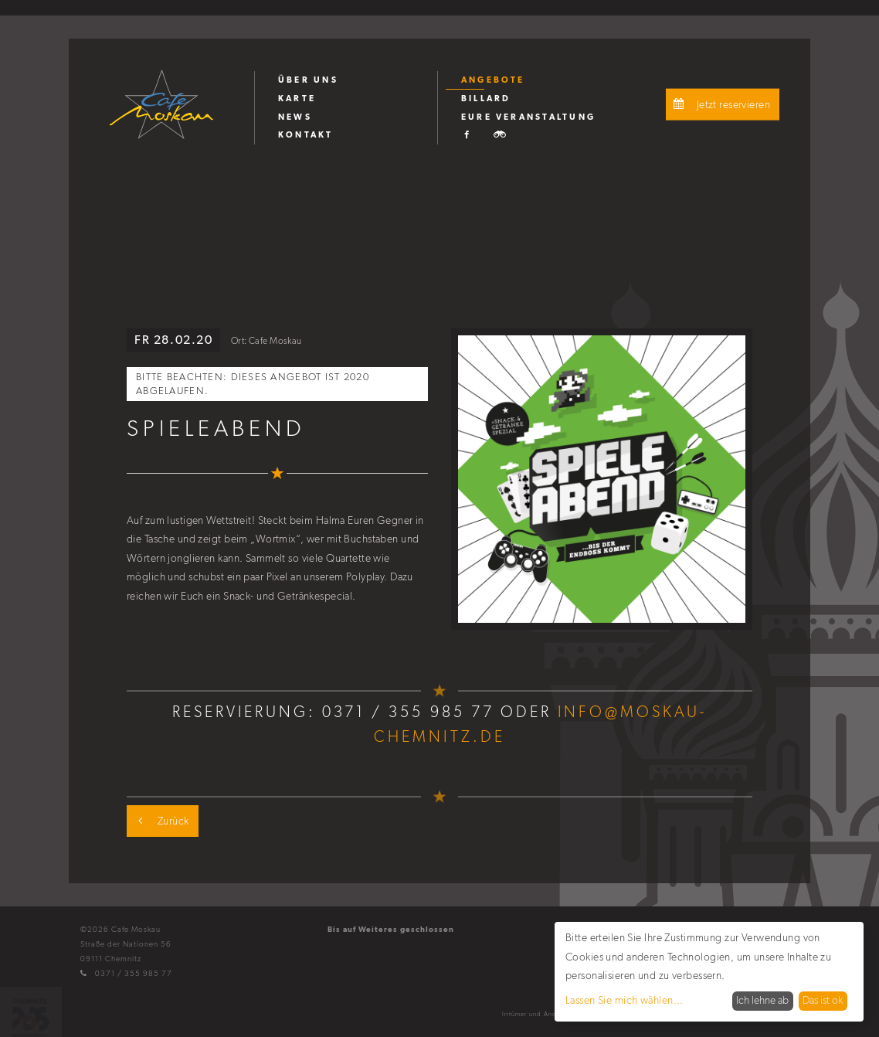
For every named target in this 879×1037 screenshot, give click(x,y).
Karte (297, 98)
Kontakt (306, 134)
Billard (486, 98)
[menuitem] (345, 80)
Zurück (160, 821)
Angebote (493, 79)
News (295, 116)
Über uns (308, 79)
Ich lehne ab (762, 1000)
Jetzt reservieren (720, 105)
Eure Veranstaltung (528, 116)
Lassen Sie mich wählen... (624, 1000)
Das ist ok (823, 1000)
